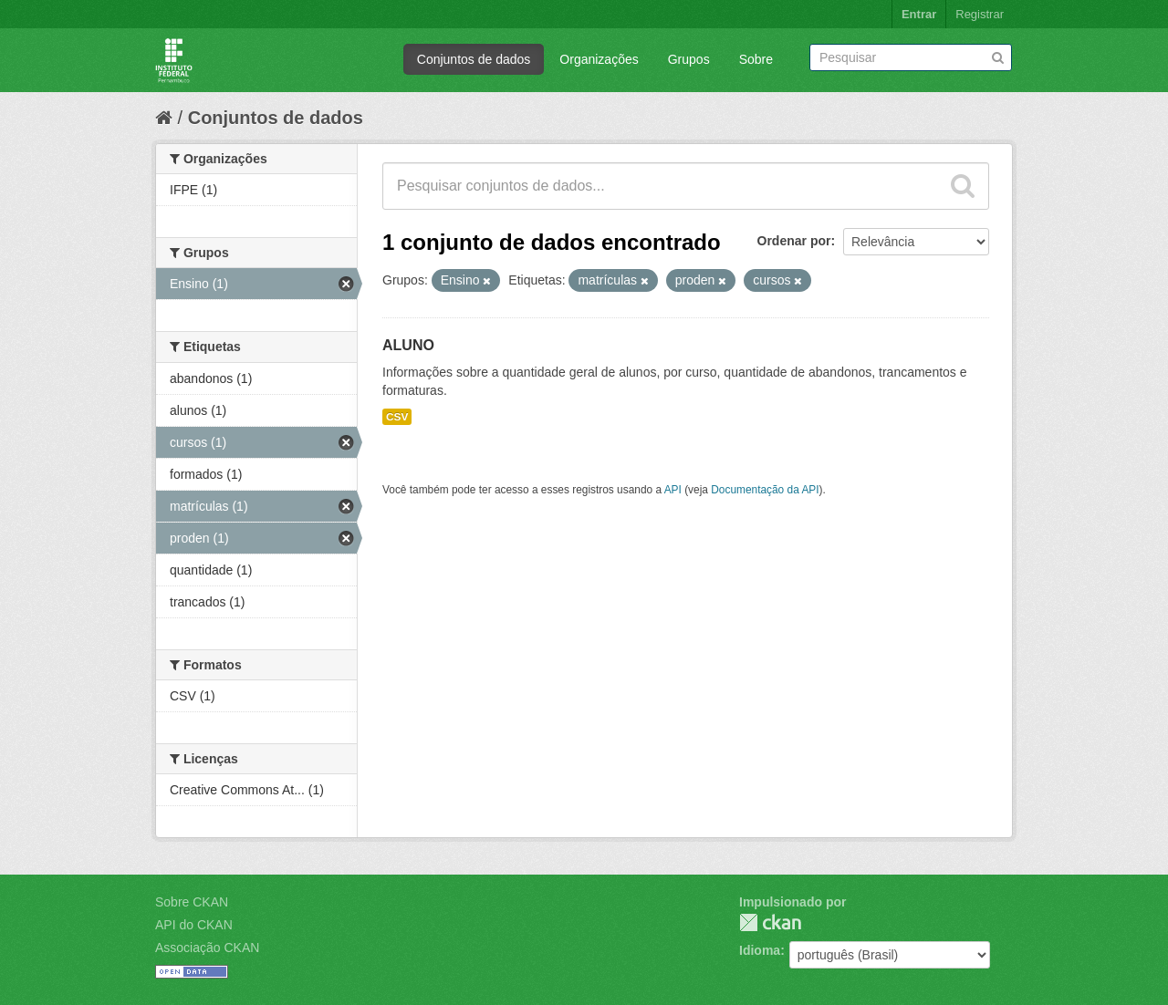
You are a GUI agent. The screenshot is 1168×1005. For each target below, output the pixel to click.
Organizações (598, 59)
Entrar (919, 14)
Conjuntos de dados (474, 59)
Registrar (979, 14)
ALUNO (408, 345)
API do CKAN (194, 924)
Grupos (689, 59)
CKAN (770, 922)
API (673, 489)
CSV (397, 416)
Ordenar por (794, 240)
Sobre (756, 59)
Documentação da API (765, 489)
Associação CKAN (207, 947)
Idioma (759, 950)
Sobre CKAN (191, 902)
